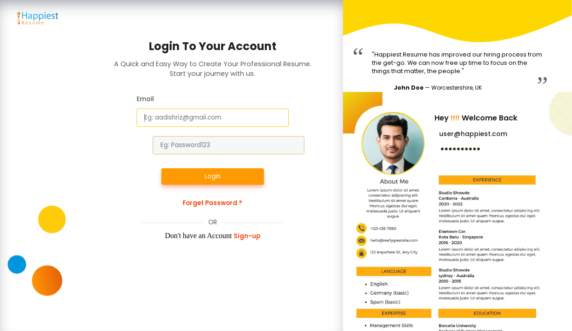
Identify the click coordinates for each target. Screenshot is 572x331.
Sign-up (247, 236)
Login (213, 176)
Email (145, 99)
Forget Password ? (212, 203)
